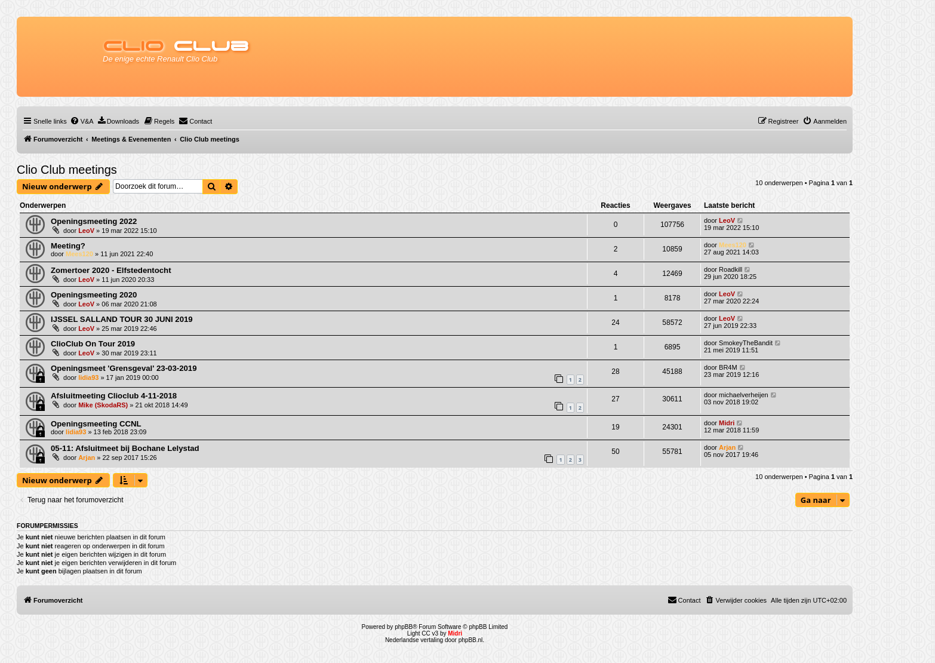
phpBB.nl (471, 640)
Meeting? (68, 245)
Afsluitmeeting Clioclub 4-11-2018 (114, 395)
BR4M (728, 367)
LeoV (86, 230)
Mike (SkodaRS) (103, 405)
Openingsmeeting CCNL (96, 423)
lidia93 (88, 377)
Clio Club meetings (67, 169)
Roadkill (730, 269)
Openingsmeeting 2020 (94, 294)
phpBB (404, 627)
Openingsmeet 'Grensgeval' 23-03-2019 (124, 368)
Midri (726, 422)
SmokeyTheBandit (746, 342)
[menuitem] (82, 121)
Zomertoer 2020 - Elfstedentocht (111, 270)
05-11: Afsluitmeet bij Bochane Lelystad (125, 448)
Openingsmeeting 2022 (94, 221)
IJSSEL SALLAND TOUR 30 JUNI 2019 (122, 319)
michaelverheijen (743, 394)
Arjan (86, 457)
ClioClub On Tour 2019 (93, 343)
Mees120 (79, 253)
